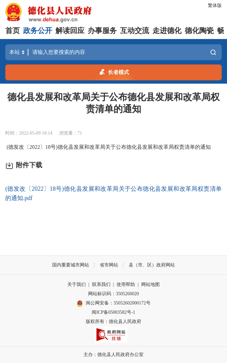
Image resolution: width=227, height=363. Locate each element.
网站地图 (150, 284)
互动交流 (134, 30)
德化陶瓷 (199, 30)
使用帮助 (125, 284)
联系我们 (101, 284)
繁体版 (215, 5)
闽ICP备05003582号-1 (113, 312)
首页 (12, 30)
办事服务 (102, 30)
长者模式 (113, 71)
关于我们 (76, 284)
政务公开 (37, 30)
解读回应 (69, 30)
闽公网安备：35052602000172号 (113, 303)
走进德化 (166, 30)
